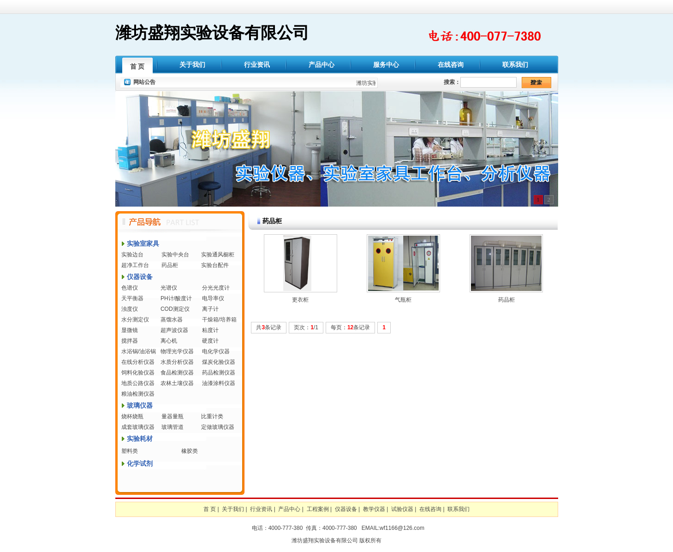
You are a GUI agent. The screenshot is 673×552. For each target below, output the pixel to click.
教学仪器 (374, 509)
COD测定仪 (175, 309)
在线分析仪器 (138, 362)
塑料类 (129, 451)
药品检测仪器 (218, 372)
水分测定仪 (135, 319)
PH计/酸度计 (176, 298)
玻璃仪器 (140, 405)
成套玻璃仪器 (138, 427)
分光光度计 (216, 288)
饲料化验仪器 (138, 372)
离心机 (169, 341)
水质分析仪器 (177, 362)
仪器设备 (140, 276)
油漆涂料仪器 (218, 383)
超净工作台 (135, 265)
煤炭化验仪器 (218, 362)
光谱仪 (169, 288)
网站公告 (144, 82)
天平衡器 (132, 298)
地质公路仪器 (138, 383)
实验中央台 (175, 254)
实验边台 (132, 254)
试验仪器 (402, 509)
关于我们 (192, 64)
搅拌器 (129, 341)
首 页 (137, 66)
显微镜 (129, 330)
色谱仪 (129, 288)
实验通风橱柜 (217, 254)
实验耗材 (140, 438)
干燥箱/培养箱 (219, 319)
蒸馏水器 (172, 319)
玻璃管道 (172, 427)
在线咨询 (451, 64)
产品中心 (321, 64)
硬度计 (210, 341)
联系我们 (515, 64)
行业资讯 (257, 64)
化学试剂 (140, 463)
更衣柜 (300, 300)
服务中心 (386, 64)
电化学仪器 (216, 351)
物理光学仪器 (177, 351)
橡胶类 (189, 451)
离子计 (210, 309)
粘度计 (210, 330)
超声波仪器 (174, 330)
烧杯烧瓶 (132, 416)
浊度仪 (129, 309)
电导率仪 (213, 298)
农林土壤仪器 (177, 383)
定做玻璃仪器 (217, 427)
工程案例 (318, 509)
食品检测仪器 (177, 372)
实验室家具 (143, 243)
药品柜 (169, 265)
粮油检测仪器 (138, 394)
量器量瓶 (172, 416)
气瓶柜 (403, 300)
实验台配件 (215, 265)
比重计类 (212, 416)
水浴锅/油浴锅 (138, 351)
